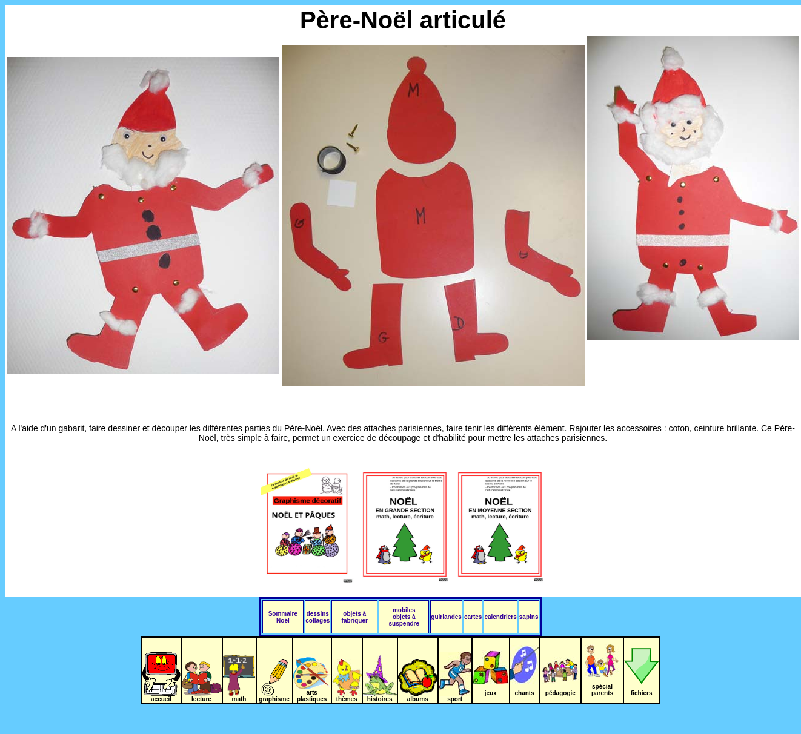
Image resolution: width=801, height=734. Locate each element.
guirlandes (446, 616)
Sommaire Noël (282, 617)
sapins (529, 616)
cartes (473, 616)
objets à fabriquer (355, 617)
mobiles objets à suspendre (404, 617)
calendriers (500, 616)
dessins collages (317, 617)
